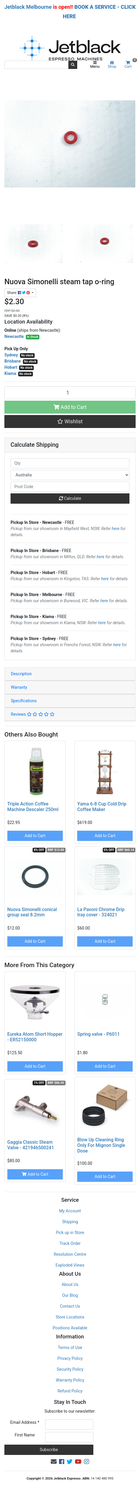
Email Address (24, 1422)
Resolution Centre (70, 1254)
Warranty (19, 687)
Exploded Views (69, 1265)
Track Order (69, 1243)
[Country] (70, 475)
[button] (70, 421)
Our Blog (70, 1295)
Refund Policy (70, 1391)
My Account (70, 1211)
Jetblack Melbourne (28, 7)
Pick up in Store (70, 1232)
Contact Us (70, 1306)
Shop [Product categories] (112, 65)
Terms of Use (70, 1347)
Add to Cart (70, 407)
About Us (70, 1284)
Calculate (70, 498)
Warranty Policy (70, 1380)
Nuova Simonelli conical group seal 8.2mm (32, 912)
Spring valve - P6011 (98, 1034)
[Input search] (36, 65)
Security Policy (70, 1369)
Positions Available (70, 1328)
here (115, 528)
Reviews (33, 714)
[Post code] (70, 487)
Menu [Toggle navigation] (94, 65)
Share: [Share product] (19, 293)
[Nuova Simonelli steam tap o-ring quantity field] (70, 392)
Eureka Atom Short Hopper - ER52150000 (35, 1036)
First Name (25, 1435)
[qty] (70, 463)
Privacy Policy (69, 1358)
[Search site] (72, 65)
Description (21, 673)
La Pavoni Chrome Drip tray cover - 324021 (100, 912)
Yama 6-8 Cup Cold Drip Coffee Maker (101, 806)
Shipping (70, 1221)
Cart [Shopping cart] (130, 65)
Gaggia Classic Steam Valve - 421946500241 (30, 1144)
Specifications (24, 700)
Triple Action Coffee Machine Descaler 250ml (32, 806)
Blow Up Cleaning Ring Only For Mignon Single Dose (101, 1145)
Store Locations (70, 1317)
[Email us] (54, 1461)
